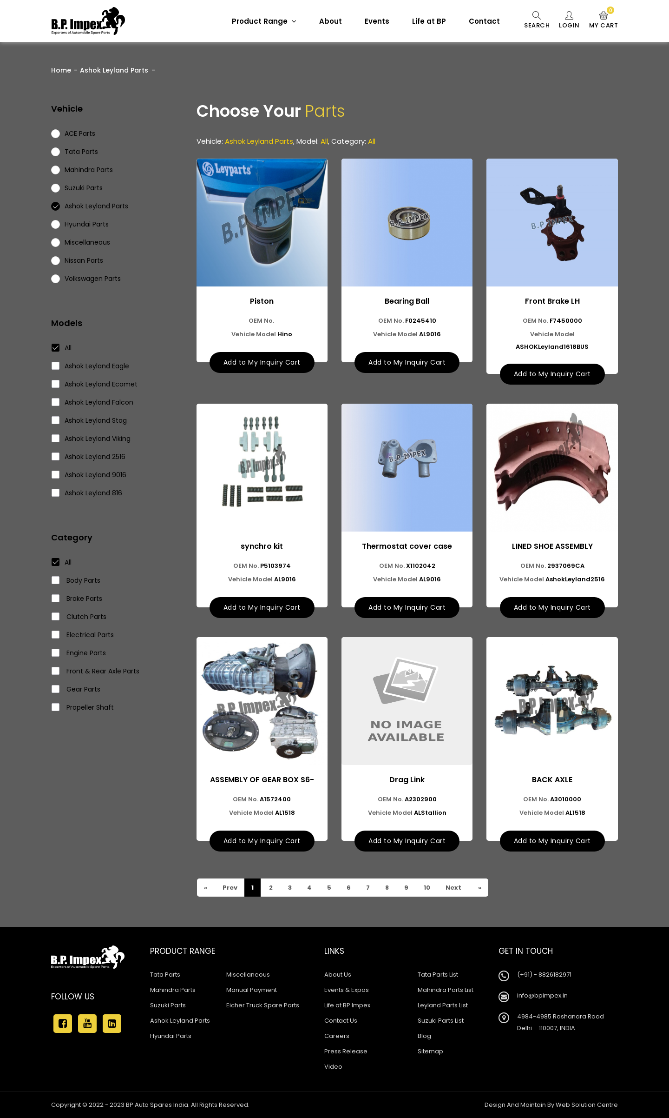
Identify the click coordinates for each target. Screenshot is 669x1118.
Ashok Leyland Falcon (92, 402)
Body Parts (76, 580)
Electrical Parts (83, 634)
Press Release (345, 1051)
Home (61, 70)
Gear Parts (76, 689)
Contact (484, 21)
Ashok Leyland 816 (87, 493)
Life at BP (429, 21)
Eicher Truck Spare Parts (262, 1005)
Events (377, 21)
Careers (336, 1035)
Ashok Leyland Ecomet (95, 384)
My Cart (603, 20)
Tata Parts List (438, 974)
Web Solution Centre (587, 1104)
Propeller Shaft (83, 707)
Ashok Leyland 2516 (88, 456)
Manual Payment (251, 989)
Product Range (264, 21)
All (62, 348)
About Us (337, 974)
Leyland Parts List (443, 1005)
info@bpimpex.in (542, 995)
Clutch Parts (79, 616)
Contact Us (340, 1020)
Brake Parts (77, 598)
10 (426, 887)
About (330, 21)
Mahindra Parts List (445, 989)
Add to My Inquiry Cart (262, 362)
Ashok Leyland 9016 (89, 474)
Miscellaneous (248, 974)
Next (452, 887)
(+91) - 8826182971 (544, 974)
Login (569, 20)
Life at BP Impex (347, 1005)
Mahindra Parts (173, 989)
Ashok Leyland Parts (114, 70)
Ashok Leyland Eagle (90, 366)
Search (537, 20)
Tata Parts (165, 974)
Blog (424, 1035)
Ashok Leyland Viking (91, 438)
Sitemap (430, 1051)
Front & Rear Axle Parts (95, 671)
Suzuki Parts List (441, 1020)
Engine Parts (79, 653)
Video (333, 1066)
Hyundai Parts (170, 1035)
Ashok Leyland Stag (89, 420)
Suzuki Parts (168, 1005)
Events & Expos (346, 989)
